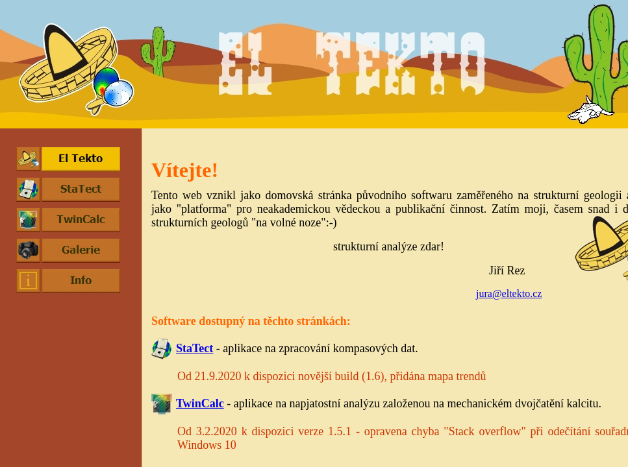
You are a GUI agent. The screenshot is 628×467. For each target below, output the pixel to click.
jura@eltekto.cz (509, 293)
